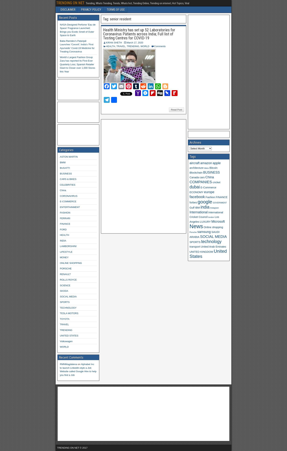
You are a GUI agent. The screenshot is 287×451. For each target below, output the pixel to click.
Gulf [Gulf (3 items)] (192, 207)
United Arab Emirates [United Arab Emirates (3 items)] (213, 246)
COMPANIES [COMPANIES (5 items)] (201, 182)
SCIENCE (65, 285)
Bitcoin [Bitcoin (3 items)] (213, 167)
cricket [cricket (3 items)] (216, 182)
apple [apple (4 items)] (217, 163)
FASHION (65, 212)
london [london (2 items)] (211, 217)
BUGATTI (65, 168)
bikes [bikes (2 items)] (206, 168)
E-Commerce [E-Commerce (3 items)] (208, 187)
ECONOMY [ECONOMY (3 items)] (197, 192)
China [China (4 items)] (209, 177)
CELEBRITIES (67, 184)
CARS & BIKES (68, 179)
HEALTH (110, 46)
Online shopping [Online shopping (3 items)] (213, 227)
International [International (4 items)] (199, 212)
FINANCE (65, 223)
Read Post (176, 109)
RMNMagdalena (68, 364)
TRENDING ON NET (70, 3)
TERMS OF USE (116, 9)
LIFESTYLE (66, 252)
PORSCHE (66, 268)
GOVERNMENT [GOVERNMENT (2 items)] (220, 203)
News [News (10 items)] (196, 226)
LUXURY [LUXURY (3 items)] (205, 221)
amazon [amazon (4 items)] (206, 163)
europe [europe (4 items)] (209, 192)
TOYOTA (64, 319)
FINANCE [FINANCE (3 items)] (222, 197)
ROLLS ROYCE (68, 279)
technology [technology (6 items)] (211, 241)
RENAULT (65, 274)
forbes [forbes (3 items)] (193, 202)
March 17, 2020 (135, 42)
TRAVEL (121, 46)
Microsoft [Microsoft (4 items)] (218, 221)
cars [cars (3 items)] (202, 177)
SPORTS (65, 302)
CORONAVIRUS (68, 196)
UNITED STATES (69, 335)
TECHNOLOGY (68, 307)
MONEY (64, 257)
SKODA (64, 291)
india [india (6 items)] (205, 207)
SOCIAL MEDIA (68, 296)
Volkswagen (66, 341)
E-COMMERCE (68, 201)
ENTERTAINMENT (70, 207)
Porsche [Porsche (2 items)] (193, 232)
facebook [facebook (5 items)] (197, 197)
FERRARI (65, 218)
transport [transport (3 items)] (195, 246)
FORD (63, 229)
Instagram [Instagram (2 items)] (214, 208)
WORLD (145, 46)
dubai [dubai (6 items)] (195, 187)
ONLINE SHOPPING (71, 263)
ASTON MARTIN (69, 156)
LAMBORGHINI (68, 246)
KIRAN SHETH (114, 42)
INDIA (63, 240)
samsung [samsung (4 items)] (204, 232)
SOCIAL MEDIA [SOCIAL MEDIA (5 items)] (213, 236)
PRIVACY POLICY (91, 9)
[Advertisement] (130, 176)
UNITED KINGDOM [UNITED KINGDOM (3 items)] (201, 251)
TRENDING (133, 46)
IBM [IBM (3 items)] (197, 207)
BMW (63, 162)
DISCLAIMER (67, 9)
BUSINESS (66, 173)
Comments (160, 46)
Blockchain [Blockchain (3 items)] (196, 172)
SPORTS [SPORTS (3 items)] (195, 242)
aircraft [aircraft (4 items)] (195, 163)
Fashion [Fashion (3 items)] (210, 197)
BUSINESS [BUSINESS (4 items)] (211, 172)
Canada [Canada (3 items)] (194, 177)
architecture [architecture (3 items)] (197, 167)
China (63, 190)
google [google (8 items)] (205, 202)
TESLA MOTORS (69, 313)
